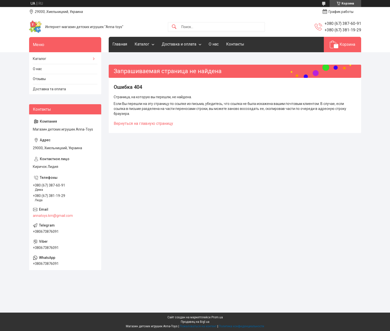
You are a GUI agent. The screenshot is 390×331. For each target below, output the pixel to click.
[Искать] (174, 27)
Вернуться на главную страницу (143, 123)
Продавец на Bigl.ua (195, 322)
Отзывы (39, 79)
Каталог (142, 44)
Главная (119, 44)
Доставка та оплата (49, 89)
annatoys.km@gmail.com (53, 216)
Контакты (235, 44)
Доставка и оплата (179, 44)
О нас (214, 44)
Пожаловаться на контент (198, 326)
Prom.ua (217, 317)
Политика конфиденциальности (241, 326)
